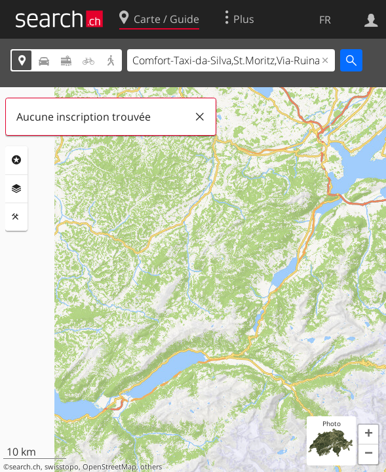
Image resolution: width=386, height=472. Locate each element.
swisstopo (62, 466)
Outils (16, 217)
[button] (368, 434)
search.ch (25, 466)
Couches (16, 189)
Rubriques (16, 160)
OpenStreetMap (109, 466)
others (151, 466)
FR (325, 19)
